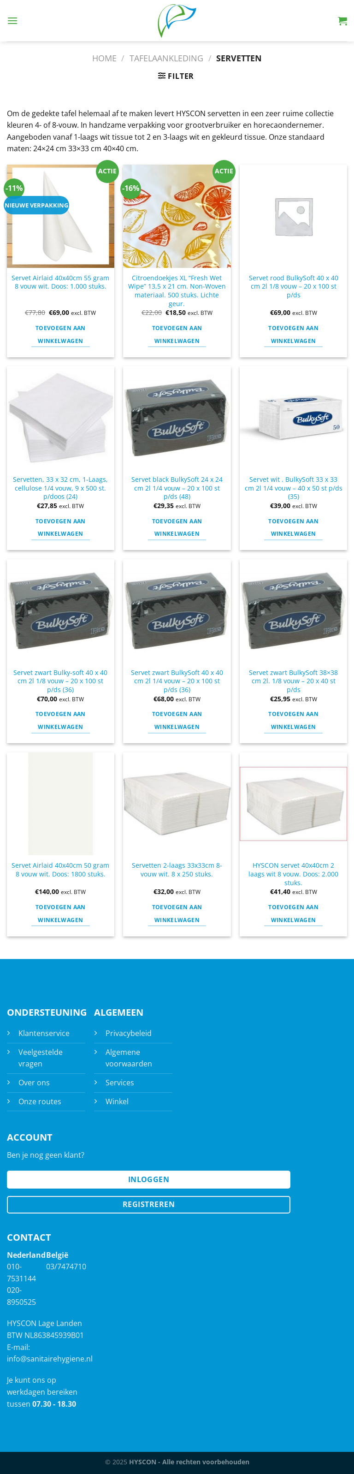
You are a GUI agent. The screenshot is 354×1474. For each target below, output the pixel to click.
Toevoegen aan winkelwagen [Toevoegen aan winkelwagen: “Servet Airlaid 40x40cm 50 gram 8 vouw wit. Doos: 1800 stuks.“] (60, 913)
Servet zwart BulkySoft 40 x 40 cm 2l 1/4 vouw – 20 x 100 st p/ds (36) (177, 681)
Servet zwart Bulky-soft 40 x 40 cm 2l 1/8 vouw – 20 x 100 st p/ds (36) (60, 681)
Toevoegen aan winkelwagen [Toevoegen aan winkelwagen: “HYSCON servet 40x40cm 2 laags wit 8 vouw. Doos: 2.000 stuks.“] (293, 913)
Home (104, 58)
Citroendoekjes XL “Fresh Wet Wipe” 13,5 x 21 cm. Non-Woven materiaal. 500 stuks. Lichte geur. (177, 291)
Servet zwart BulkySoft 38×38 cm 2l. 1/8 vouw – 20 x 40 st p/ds (293, 681)
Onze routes (39, 1101)
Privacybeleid (129, 1033)
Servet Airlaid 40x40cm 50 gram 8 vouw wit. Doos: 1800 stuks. (60, 869)
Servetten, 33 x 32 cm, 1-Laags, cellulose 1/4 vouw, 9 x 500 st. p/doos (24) (60, 488)
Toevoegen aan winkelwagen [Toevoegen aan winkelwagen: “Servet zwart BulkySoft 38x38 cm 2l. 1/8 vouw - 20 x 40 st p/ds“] (293, 720)
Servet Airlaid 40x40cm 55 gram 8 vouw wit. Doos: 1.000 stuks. (60, 282)
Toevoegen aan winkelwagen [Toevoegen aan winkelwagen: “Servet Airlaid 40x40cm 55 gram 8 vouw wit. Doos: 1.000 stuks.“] (60, 334)
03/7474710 (66, 1266)
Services (120, 1082)
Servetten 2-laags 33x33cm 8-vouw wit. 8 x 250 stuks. (177, 869)
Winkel (117, 1101)
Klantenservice (44, 1033)
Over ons (34, 1082)
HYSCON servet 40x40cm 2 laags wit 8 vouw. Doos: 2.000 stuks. (293, 874)
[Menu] (12, 20)
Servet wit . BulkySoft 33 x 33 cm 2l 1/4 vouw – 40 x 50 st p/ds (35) (293, 488)
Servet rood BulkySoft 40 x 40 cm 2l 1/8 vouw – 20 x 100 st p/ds (293, 286)
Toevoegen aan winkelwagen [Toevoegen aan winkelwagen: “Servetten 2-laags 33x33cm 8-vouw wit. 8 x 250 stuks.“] (177, 913)
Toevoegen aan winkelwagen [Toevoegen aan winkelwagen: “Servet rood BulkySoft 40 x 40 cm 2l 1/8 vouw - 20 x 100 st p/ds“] (293, 334)
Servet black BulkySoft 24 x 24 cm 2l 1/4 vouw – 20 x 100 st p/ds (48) (177, 488)
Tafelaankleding (166, 58)
